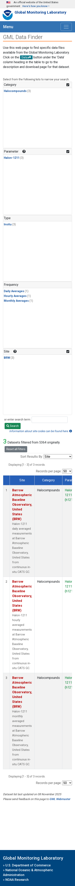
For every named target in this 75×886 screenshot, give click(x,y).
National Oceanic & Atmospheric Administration (28, 872)
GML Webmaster (59, 799)
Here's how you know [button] (35, 6)
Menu (8, 26)
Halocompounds (15, 91)
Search (12, 426)
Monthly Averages (16, 301)
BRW (7, 358)
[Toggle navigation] (66, 27)
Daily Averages (14, 291)
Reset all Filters (15, 449)
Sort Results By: (31, 456)
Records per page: (48, 471)
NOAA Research (17, 880)
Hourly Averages (15, 296)
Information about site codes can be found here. (40, 431)
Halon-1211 (11, 158)
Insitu (8, 224)
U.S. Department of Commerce (28, 865)
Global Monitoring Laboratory (40, 12)
